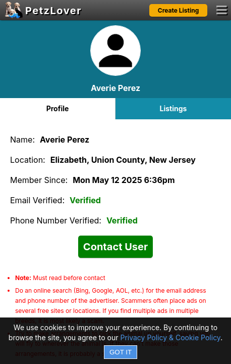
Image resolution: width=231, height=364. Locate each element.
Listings (173, 108)
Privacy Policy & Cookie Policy (170, 337)
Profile (57, 108)
